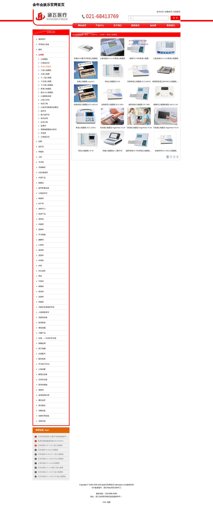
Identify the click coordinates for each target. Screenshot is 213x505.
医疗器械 (42, 348)
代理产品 (42, 178)
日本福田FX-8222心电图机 (48, 450)
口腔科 (41, 245)
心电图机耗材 (46, 96)
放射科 (41, 390)
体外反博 (44, 118)
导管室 (43, 133)
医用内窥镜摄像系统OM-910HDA (51, 441)
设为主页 (160, 12)
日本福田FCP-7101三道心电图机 (50, 445)
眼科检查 (42, 359)
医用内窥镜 (42, 385)
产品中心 (100, 25)
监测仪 (43, 126)
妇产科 (41, 204)
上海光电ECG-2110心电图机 (49, 463)
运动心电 (44, 122)
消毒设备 (42, 411)
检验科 (41, 198)
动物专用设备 (43, 416)
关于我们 (117, 25)
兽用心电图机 (46, 89)
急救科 (41, 229)
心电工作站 (45, 100)
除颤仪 (41, 183)
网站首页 (82, 25)
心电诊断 (42, 369)
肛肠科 (41, 302)
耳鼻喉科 (42, 167)
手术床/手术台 (44, 364)
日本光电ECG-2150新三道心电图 (50, 468)
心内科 (41, 55)
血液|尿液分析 (43, 395)
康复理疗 (42, 39)
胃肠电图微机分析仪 (49, 129)
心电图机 (44, 59)
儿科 (40, 157)
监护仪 (43, 111)
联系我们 (171, 25)
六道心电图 (45, 74)
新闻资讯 (135, 25)
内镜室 (41, 224)
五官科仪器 (42, 380)
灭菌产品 (42, 333)
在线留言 (176, 12)
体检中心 (42, 209)
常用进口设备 (43, 44)
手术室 (41, 162)
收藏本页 (168, 12)
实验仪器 (42, 421)
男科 (40, 276)
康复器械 (42, 328)
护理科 (41, 260)
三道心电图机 (46, 70)
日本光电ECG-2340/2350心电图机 (51, 459)
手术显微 (42, 235)
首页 (86, 35)
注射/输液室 (43, 172)
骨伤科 (41, 292)
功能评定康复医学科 (46, 307)
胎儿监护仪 (45, 115)
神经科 (41, 219)
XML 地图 (106, 502)
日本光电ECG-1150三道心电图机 (50, 472)
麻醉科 (41, 240)
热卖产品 (42, 214)
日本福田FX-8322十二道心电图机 (51, 454)
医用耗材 (42, 323)
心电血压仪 (45, 63)
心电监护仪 (42, 193)
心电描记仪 (45, 137)
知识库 (153, 25)
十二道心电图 (46, 78)
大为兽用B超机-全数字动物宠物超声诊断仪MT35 (57, 436)
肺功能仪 (42, 405)
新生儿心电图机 (47, 92)
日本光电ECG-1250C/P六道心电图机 (52, 476)
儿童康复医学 (43, 312)
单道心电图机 (46, 67)
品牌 (40, 141)
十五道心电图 (46, 81)
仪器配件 (42, 354)
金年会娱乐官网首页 (48, 5)
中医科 (41, 281)
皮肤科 (41, 255)
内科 (40, 266)
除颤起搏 (42, 343)
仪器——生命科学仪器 (47, 338)
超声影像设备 (43, 188)
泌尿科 (41, 297)
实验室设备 (42, 317)
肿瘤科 (41, 286)
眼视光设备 (42, 374)
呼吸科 (41, 152)
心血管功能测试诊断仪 (49, 107)
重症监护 (42, 400)
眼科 (40, 50)
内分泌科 (42, 271)
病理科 (41, 250)
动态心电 (44, 104)
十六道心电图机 (47, 85)
